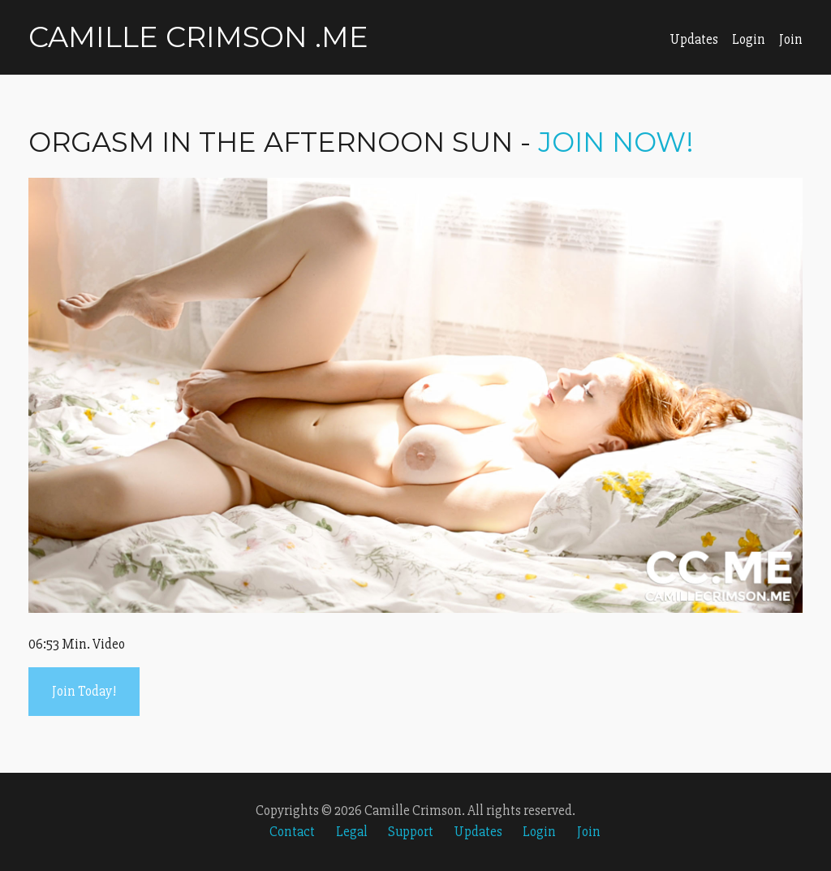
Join (791, 39)
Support (410, 831)
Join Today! (84, 691)
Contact (292, 831)
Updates (694, 39)
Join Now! (616, 142)
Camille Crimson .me (198, 36)
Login (748, 39)
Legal (352, 831)
